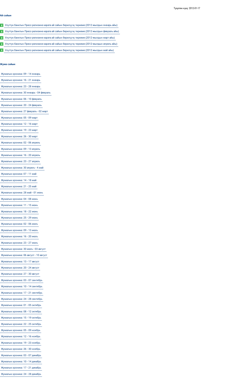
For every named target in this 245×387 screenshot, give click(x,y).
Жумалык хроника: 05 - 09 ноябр (20, 330)
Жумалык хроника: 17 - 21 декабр (21, 367)
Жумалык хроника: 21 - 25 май (18, 186)
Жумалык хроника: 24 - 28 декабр (21, 374)
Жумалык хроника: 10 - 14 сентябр (21, 286)
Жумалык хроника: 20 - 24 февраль (21, 105)
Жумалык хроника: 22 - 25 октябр (21, 324)
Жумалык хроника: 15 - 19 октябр (21, 317)
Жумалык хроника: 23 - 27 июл (19, 242)
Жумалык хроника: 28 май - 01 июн (22, 192)
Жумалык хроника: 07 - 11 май (18, 173)
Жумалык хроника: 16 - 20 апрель (20, 155)
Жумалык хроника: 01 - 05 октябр (21, 305)
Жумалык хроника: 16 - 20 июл (19, 236)
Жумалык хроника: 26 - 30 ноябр (20, 348)
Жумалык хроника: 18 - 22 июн (19, 211)
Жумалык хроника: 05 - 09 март (19, 117)
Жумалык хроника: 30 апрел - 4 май (22, 167)
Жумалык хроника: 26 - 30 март (19, 136)
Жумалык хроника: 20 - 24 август (20, 267)
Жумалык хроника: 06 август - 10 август (24, 255)
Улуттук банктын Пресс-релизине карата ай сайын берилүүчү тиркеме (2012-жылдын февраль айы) (62, 31)
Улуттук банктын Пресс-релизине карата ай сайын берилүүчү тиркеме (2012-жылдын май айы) (59, 50)
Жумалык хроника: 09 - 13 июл (19, 230)
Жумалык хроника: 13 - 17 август (20, 261)
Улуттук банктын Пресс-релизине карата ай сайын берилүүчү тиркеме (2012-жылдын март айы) (60, 37)
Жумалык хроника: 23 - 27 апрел (20, 161)
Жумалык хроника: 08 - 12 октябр (21, 311)
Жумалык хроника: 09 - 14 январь (20, 73)
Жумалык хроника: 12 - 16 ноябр (20, 336)
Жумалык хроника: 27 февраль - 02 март (24, 111)
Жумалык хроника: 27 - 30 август (20, 273)
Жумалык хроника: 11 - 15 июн (19, 205)
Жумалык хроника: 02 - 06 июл (19, 223)
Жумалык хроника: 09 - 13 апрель (20, 149)
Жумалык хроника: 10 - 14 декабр (21, 361)
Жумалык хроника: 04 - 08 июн (19, 199)
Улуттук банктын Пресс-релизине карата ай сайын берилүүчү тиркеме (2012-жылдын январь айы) (61, 25)
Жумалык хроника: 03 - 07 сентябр (21, 280)
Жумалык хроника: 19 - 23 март (19, 130)
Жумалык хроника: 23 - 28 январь (20, 86)
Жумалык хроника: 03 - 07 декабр (21, 355)
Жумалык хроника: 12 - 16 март (19, 123)
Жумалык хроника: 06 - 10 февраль (21, 99)
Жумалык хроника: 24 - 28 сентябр (21, 299)
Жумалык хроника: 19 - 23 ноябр (20, 342)
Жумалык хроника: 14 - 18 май (18, 180)
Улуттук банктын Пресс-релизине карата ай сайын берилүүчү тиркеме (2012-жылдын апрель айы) (61, 43)
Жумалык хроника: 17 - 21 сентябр (21, 292)
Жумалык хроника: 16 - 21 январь (20, 80)
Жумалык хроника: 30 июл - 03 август (23, 249)
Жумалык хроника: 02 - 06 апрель (20, 142)
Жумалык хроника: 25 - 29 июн (19, 217)
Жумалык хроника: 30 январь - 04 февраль (25, 92)
